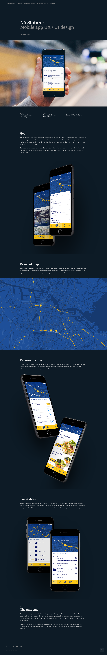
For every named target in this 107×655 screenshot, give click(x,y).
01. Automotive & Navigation (14, 3)
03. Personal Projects (42, 3)
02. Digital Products (29, 3)
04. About (52, 3)
